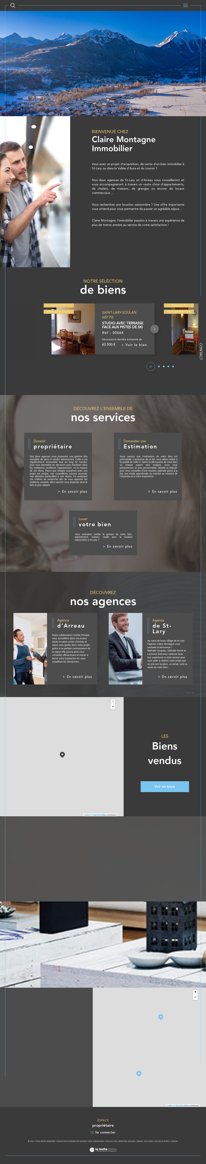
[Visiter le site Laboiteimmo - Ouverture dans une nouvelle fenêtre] (103, 1153)
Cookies (174, 1141)
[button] (154, 337)
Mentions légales (126, 1141)
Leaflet (87, 815)
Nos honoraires (96, 1141)
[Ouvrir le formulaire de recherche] (12, 5)
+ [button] (113, 701)
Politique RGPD (161, 1141)
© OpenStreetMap (98, 815)
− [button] (113, 706)
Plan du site (111, 1141)
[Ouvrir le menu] (186, 5)
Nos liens (148, 1141)
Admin (139, 1141)
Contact (201, 351)
